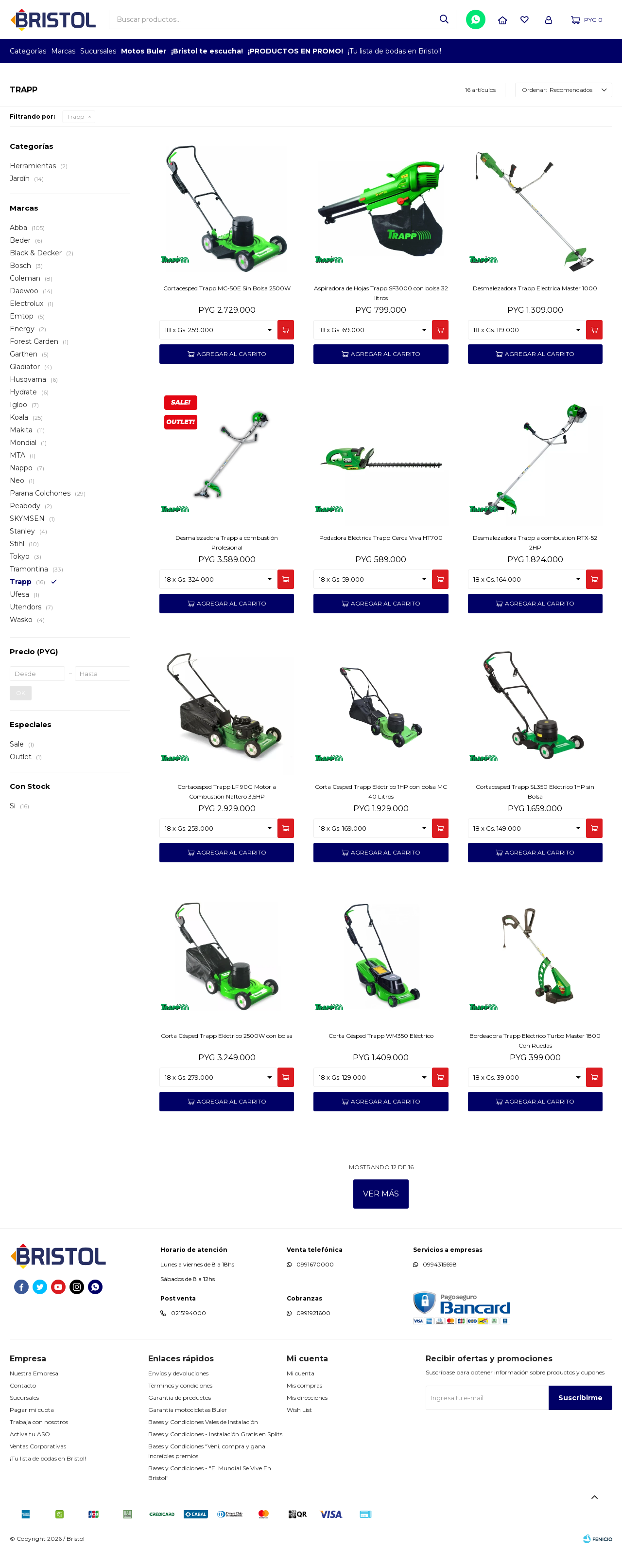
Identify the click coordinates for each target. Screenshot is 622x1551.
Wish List (299, 1409)
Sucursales (98, 51)
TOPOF (502, 51)
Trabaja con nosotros (39, 1422)
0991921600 (313, 1313)
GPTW (605, 51)
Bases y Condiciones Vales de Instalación (203, 1422)
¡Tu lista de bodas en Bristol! (394, 51)
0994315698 (440, 1264)
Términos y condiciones (180, 1385)
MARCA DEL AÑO (582, 51)
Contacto (23, 1385)
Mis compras (304, 1385)
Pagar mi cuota (32, 1409)
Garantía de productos (179, 1397)
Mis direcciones (307, 1397)
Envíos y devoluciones (178, 1373)
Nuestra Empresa (34, 1373)
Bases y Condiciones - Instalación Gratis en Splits (215, 1434)
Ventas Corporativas (38, 1446)
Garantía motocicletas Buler (187, 1409)
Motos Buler (143, 51)
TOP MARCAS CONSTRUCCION (555, 51)
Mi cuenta (300, 1373)
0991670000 (315, 1264)
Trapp (75, 116)
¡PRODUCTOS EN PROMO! (295, 51)
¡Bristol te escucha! (207, 51)
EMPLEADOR (528, 51)
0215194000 (188, 1313)
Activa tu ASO (30, 1434)
